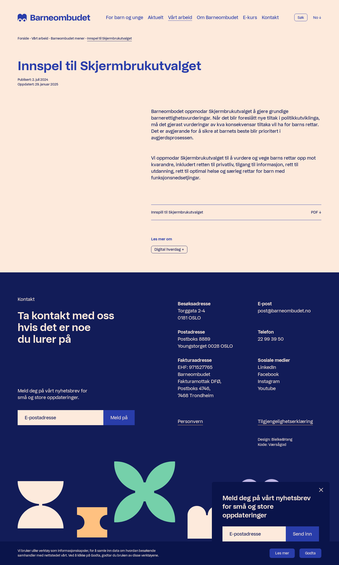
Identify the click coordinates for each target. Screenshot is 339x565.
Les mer (282, 553)
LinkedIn (267, 367)
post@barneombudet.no (284, 311)
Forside (23, 38)
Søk (301, 17)
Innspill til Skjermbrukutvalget (236, 212)
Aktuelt (155, 17)
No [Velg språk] (317, 17)
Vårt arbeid (180, 17)
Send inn (302, 534)
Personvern (190, 421)
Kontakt (270, 17)
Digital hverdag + (169, 249)
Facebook (268, 374)
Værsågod (277, 444)
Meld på (119, 417)
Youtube (267, 388)
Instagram (269, 381)
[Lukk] (321, 490)
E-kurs (250, 17)
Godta (310, 553)
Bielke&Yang (281, 439)
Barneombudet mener (68, 38)
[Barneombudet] (54, 18)
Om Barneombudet (217, 17)
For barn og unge (124, 17)
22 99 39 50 (271, 339)
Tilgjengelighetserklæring (285, 421)
